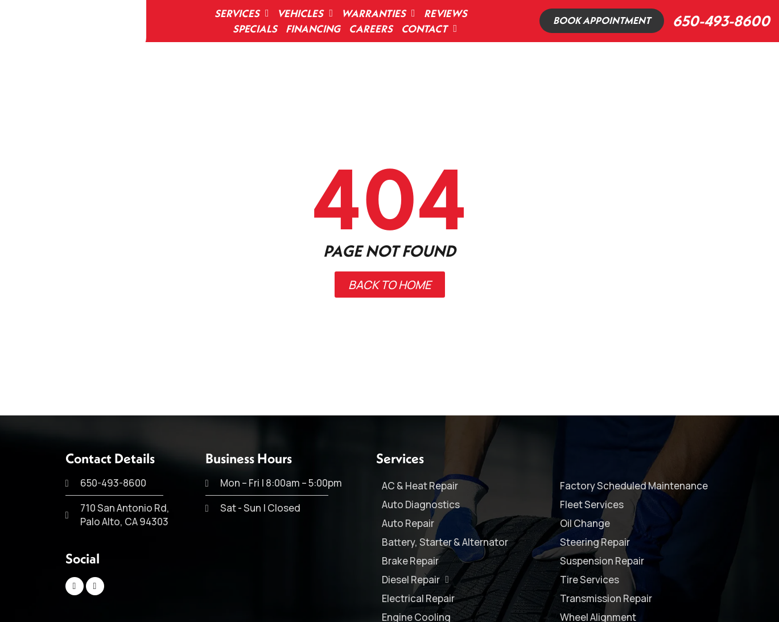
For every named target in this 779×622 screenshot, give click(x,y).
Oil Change (585, 523)
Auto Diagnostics (421, 504)
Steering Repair (595, 542)
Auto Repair (408, 523)
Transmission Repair (606, 598)
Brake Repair (410, 560)
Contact (427, 28)
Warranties (376, 13)
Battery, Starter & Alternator (445, 542)
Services (239, 13)
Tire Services (589, 579)
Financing (310, 28)
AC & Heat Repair (420, 485)
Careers (368, 28)
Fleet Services (592, 504)
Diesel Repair (415, 579)
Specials (252, 28)
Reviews (442, 13)
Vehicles (303, 13)
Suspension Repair (602, 560)
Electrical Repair (418, 598)
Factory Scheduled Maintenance (634, 485)
